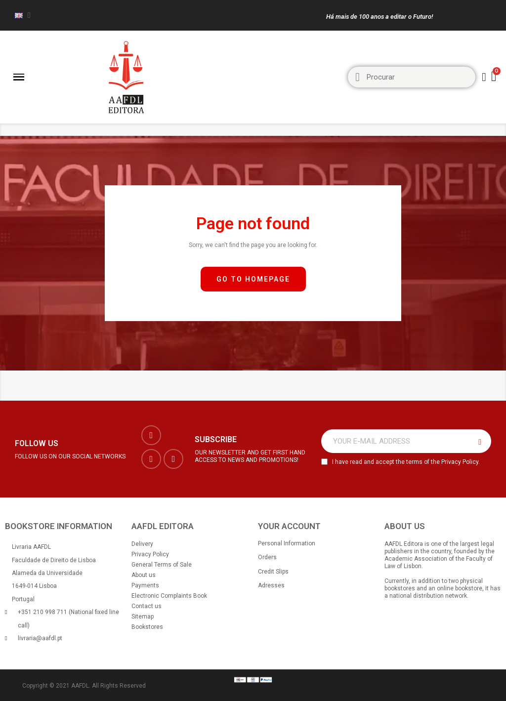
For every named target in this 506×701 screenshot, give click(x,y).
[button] (253, 279)
